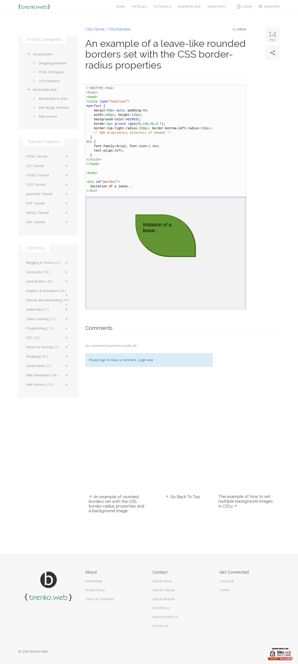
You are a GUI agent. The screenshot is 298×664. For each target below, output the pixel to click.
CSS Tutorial (47, 166)
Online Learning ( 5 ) (47, 319)
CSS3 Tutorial (47, 184)
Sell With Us (160, 608)
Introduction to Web (49, 98)
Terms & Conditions (99, 599)
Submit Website (163, 599)
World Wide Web (41, 89)
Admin (241, 29)
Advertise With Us (165, 617)
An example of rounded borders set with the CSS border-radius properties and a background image (116, 503)
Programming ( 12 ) (47, 328)
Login (244, 6)
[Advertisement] (249, 410)
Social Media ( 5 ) (47, 366)
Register (269, 6)
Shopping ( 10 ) (47, 356)
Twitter (224, 590)
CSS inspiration (46, 81)
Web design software (50, 107)
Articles (139, 6)
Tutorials (162, 6)
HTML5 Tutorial (47, 175)
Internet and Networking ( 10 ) (48, 301)
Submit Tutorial (163, 590)
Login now (145, 360)
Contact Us (160, 626)
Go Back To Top (182, 496)
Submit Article (162, 581)
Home (120, 6)
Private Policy (95, 590)
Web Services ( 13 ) (47, 384)
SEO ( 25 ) (47, 337)
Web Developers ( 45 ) (47, 375)
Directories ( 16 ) (47, 272)
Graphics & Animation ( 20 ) (47, 292)
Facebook (226, 581)
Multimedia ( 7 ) (47, 309)
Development (39, 54)
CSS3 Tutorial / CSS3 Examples (108, 29)
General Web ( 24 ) (47, 281)
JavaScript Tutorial (47, 194)
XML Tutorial (47, 222)
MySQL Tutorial (47, 212)
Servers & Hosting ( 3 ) (47, 347)
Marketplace (189, 6)
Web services (44, 116)
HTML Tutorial (47, 156)
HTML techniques (48, 72)
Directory (217, 6)
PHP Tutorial (47, 203)
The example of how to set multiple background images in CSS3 (245, 501)
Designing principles (49, 63)
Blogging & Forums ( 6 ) (47, 262)
